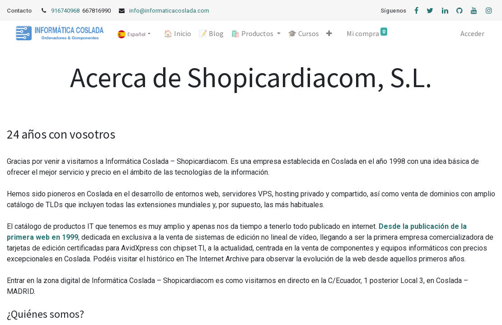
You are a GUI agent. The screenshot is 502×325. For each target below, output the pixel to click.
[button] (329, 33)
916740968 (66, 10)
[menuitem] (177, 33)
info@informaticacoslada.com (169, 10)
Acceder (472, 33)
